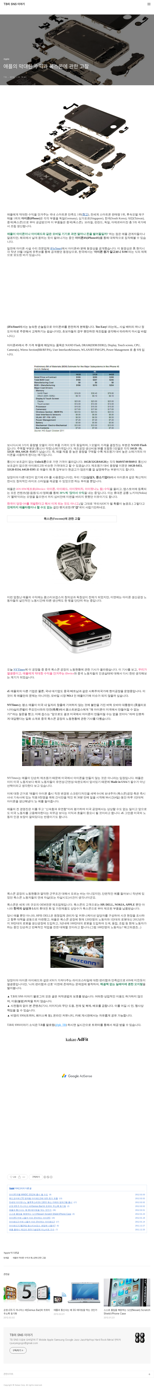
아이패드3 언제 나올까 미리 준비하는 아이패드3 (32, 1222)
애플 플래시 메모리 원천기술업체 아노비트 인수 (32, 1229)
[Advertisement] (77, 1076)
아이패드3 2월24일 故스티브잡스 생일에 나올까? (32, 1225)
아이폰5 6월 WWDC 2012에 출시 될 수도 (28, 1194)
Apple (11, 1188)
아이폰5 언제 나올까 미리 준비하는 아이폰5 (29, 1218)
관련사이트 (8, 1374)
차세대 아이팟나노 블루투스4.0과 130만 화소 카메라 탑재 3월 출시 (40, 1202)
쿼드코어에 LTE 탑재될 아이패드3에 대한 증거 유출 (33, 1198)
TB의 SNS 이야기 (14, 4)
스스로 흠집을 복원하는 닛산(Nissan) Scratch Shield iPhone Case (40, 1214)
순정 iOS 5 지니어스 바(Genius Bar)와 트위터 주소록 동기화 (37, 1206)
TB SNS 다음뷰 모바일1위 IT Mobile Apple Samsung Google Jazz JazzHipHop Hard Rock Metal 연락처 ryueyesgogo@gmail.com (65, 1341)
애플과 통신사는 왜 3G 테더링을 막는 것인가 (30, 1210)
